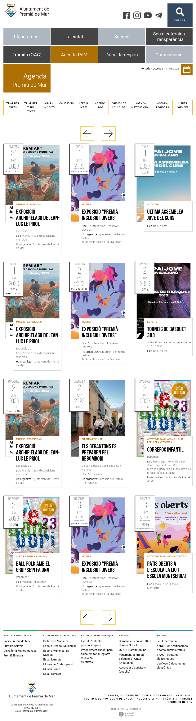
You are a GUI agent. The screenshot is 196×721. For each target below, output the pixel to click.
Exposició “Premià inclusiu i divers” (100, 215)
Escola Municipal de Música (56, 652)
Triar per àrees (12, 105)
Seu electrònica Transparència (169, 36)
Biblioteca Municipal (56, 641)
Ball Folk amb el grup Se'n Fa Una (33, 567)
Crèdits (169, 698)
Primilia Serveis (13, 646)
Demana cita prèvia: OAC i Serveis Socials (135, 643)
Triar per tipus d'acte (30, 107)
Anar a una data (49, 105)
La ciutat (74, 36)
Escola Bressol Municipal (59, 646)
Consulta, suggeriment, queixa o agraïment (138, 695)
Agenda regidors (162, 105)
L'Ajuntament (27, 36)
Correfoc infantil (165, 450)
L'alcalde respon (121, 54)
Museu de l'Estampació (58, 664)
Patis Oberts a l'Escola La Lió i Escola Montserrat (167, 570)
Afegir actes (83, 105)
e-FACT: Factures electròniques (167, 656)
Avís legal (184, 695)
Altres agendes (182, 105)
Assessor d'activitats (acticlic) (132, 669)
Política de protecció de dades (108, 698)
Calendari (66, 103)
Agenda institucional (140, 105)
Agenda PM (100, 105)
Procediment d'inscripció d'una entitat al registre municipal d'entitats (97, 656)
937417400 (32, 708)
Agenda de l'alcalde (119, 105)
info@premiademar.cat (34, 711)
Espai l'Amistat (52, 659)
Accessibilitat (148, 698)
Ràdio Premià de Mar (16, 641)
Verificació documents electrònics (171, 665)
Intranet (186, 698)
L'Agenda (158, 68)
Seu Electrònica (167, 641)
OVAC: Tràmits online (132, 650)
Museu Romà (51, 669)
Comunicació (169, 54)
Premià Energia (13, 655)
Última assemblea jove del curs (165, 215)
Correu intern (181, 702)
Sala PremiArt (52, 674)
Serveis (121, 36)
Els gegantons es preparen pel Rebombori (99, 453)
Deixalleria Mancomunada (20, 650)
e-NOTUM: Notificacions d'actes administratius (172, 648)
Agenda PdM (74, 54)
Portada (145, 68)
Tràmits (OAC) (27, 54)
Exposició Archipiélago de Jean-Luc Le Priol (38, 218)
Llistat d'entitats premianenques (91, 643)
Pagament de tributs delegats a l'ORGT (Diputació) (132, 659)
